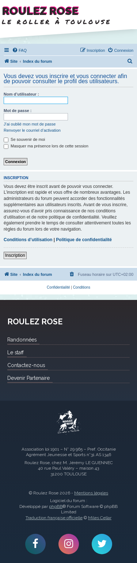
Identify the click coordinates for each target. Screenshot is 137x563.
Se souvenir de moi (24, 139)
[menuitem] (19, 50)
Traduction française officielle (54, 517)
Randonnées (22, 340)
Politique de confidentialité (84, 239)
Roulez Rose (69, 422)
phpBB (55, 506)
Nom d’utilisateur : (21, 94)
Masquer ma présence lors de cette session (46, 146)
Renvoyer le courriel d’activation (32, 130)
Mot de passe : (17, 110)
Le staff (15, 352)
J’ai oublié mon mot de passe (30, 124)
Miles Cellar (99, 517)
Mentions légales (91, 492)
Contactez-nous (26, 365)
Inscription (15, 255)
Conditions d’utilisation (28, 239)
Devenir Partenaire (28, 378)
